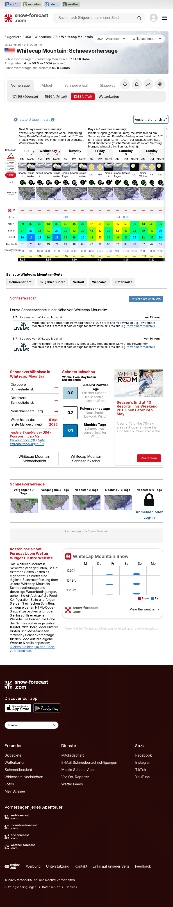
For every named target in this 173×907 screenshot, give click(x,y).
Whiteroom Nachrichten (24, 777)
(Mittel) (56, 96)
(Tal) (83, 96)
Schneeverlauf (76, 85)
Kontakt (81, 866)
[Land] (111, 39)
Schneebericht (20, 282)
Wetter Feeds (72, 784)
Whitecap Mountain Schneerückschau (86, 458)
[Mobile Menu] (164, 18)
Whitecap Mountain (77, 37)
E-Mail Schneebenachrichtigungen (89, 762)
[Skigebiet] (147, 39)
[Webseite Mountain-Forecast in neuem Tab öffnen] (32, 4)
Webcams (99, 282)
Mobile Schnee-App (77, 769)
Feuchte (11, 244)
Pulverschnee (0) (22, 440)
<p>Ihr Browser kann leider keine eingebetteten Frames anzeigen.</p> (112, 586)
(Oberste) (25, 96)
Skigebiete (13, 37)
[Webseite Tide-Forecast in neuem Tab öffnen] (52, 4)
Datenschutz (51, 887)
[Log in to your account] (154, 18)
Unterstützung (57, 866)
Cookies (71, 887)
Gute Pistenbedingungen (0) (27, 442)
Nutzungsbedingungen (20, 887)
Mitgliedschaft (72, 755)
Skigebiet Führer (52, 282)
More (11, 194)
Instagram (143, 762)
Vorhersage (20, 85)
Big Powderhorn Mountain (138, 326)
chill (11, 237)
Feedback (143, 866)
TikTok (140, 769)
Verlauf (78, 282)
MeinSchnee (15, 791)
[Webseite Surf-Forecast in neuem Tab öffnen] (13, 4)
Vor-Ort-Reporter (75, 777)
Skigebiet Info (111, 85)
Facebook (143, 755)
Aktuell (46, 85)
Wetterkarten (109, 96)
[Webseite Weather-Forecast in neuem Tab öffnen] (71, 4)
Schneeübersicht (18, 769)
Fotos (9, 784)
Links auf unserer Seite (111, 866)
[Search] (139, 18)
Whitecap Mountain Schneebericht (34, 458)
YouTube (142, 777)
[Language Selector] (32, 725)
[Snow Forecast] (26, 17)
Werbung (33, 866)
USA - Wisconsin (41, 37)
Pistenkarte (123, 282)
